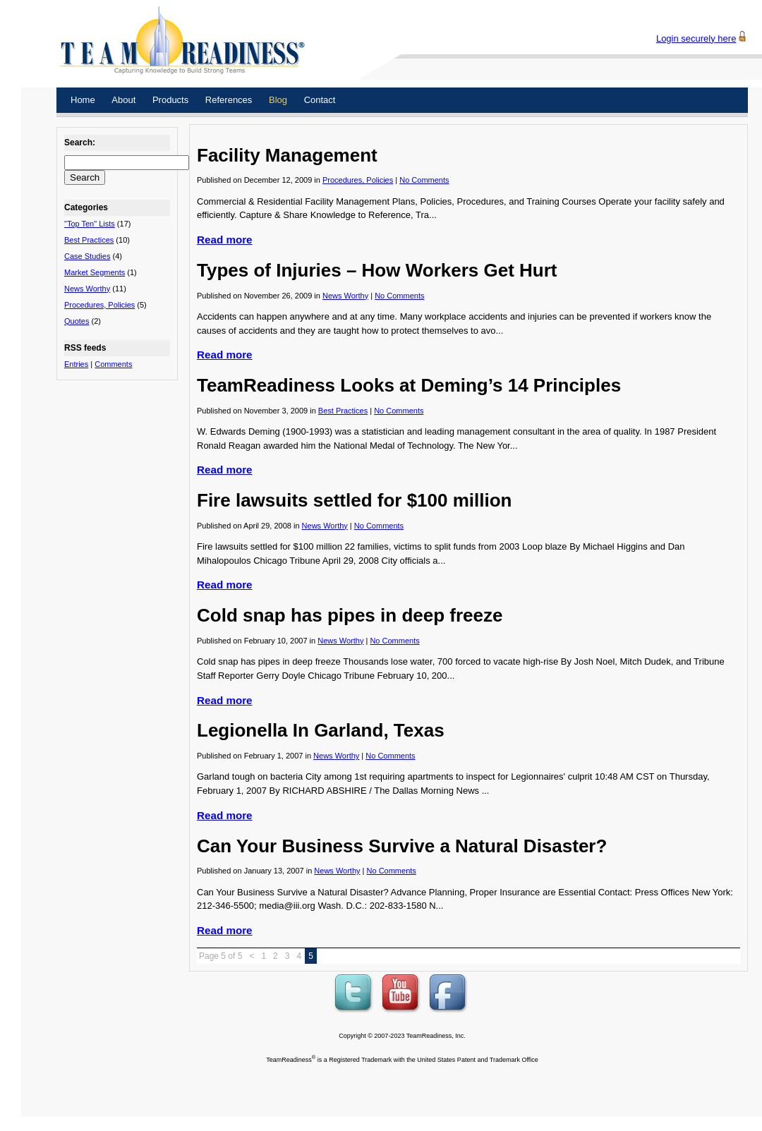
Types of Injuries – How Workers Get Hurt (377, 270)
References (228, 100)
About (123, 100)
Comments (113, 364)
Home (83, 100)
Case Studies (87, 256)
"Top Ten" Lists (89, 223)
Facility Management (287, 155)
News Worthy (87, 288)
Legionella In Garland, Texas (321, 730)
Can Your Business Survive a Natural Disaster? (402, 846)
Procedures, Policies (99, 305)
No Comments (424, 180)
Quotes (76, 321)
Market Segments (94, 272)
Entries (76, 364)
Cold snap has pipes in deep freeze (349, 615)
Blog (278, 100)
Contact (320, 100)
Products (170, 100)
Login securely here (696, 38)
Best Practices (89, 240)
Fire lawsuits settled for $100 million (354, 500)
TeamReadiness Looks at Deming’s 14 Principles (409, 385)
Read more (225, 240)
